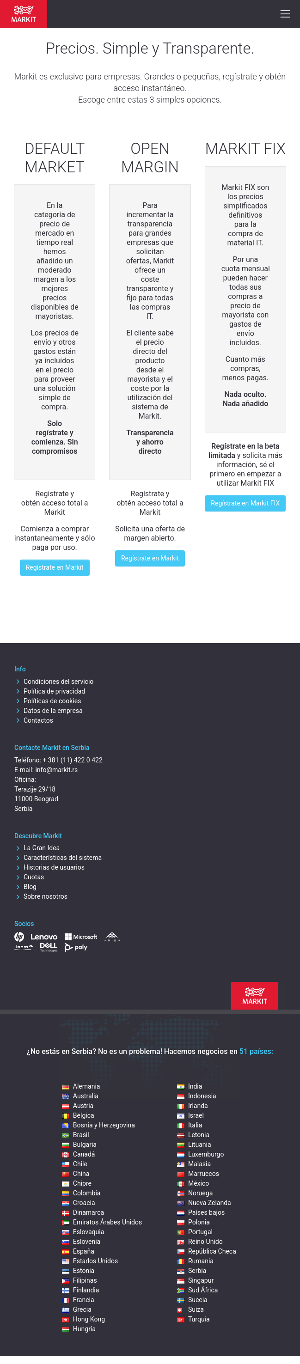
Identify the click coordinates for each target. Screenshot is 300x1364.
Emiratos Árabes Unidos (102, 1222)
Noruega (195, 1193)
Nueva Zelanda (204, 1202)
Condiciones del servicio (53, 681)
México (193, 1183)
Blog (25, 886)
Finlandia (80, 1290)
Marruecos (198, 1173)
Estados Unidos (90, 1261)
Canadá (78, 1154)
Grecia (77, 1309)
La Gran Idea (37, 848)
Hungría (79, 1329)
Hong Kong (83, 1319)
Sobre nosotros (40, 896)
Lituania (194, 1144)
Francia (78, 1299)
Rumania (195, 1261)
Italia (189, 1125)
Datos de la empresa (48, 710)
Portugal (195, 1232)
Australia (80, 1096)
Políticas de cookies (47, 701)
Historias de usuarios (49, 867)
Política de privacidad (49, 691)
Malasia (194, 1164)
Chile (74, 1164)
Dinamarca (83, 1212)
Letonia (193, 1135)
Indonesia (196, 1096)
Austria (77, 1105)
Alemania (81, 1086)
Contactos (33, 720)
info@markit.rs (56, 769)
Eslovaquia (83, 1232)
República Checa (206, 1251)
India (189, 1086)
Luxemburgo (200, 1154)
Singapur (195, 1280)
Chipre (77, 1183)
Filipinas (79, 1280)
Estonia (78, 1270)
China (76, 1173)
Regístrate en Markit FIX (245, 503)
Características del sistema (58, 857)
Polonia (193, 1222)
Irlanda (192, 1105)
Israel (190, 1115)
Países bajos (201, 1212)
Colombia (81, 1193)
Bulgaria (79, 1144)
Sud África (197, 1290)
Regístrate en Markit (55, 567)
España (78, 1251)
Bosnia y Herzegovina (98, 1125)
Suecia (192, 1299)
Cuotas (29, 877)
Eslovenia (81, 1241)
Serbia (191, 1270)
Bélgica (78, 1115)
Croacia (78, 1202)
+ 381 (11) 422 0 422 (72, 760)
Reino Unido (200, 1241)
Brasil (75, 1135)
